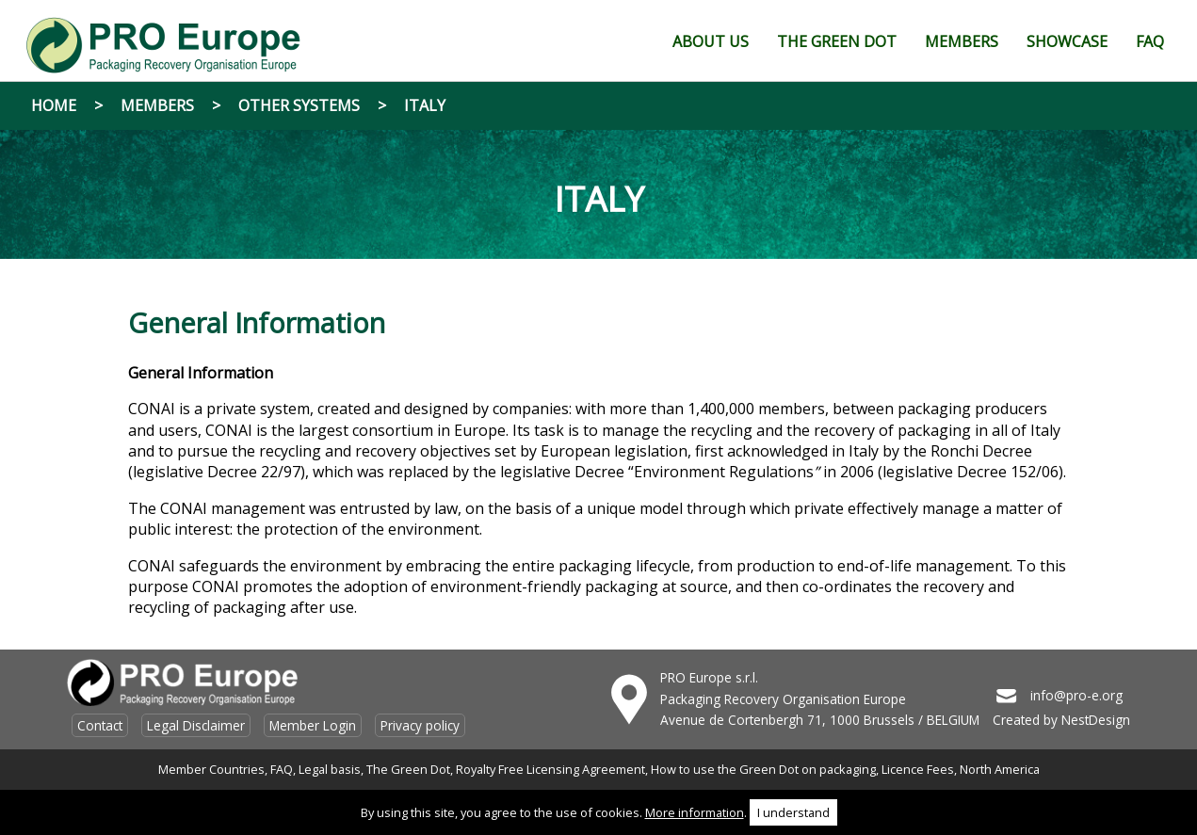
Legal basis (330, 769)
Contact (99, 725)
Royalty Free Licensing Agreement (550, 769)
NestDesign (1095, 720)
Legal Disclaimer (196, 725)
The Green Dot (408, 769)
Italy (424, 105)
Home (53, 105)
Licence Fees (918, 769)
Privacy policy (420, 725)
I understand (793, 812)
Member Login (312, 725)
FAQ (281, 769)
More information (694, 812)
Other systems (299, 105)
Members (157, 105)
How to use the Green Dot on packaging (763, 769)
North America (1000, 769)
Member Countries (211, 769)
